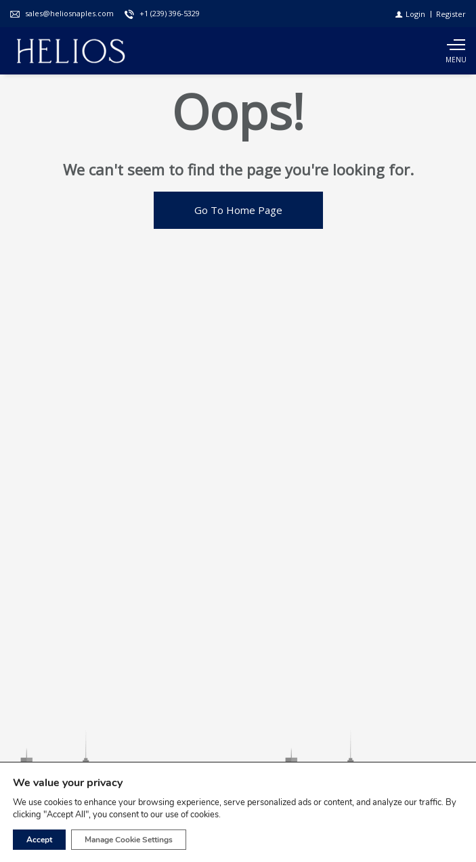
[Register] (451, 14)
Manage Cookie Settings (129, 839)
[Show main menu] (455, 50)
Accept (39, 839)
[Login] (410, 14)
